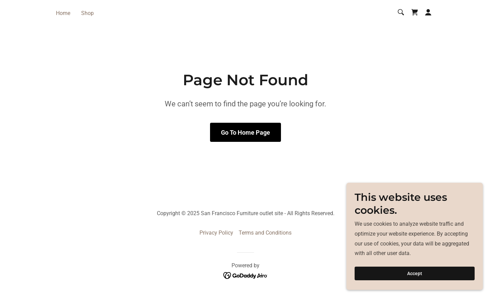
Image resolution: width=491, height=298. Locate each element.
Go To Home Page (245, 132)
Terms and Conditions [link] (265, 232)
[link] (414, 12)
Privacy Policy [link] (216, 232)
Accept (414, 273)
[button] (428, 12)
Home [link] (63, 13)
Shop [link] (87, 13)
